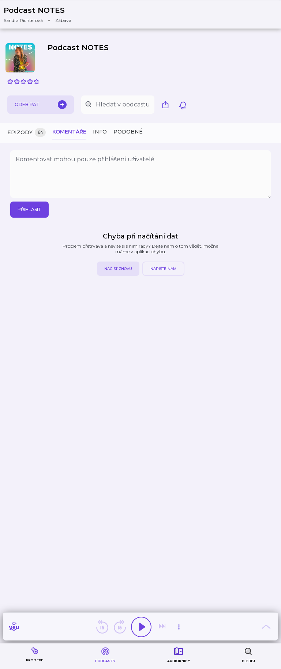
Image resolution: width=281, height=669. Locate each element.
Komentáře (69, 131)
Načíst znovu (118, 268)
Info (100, 131)
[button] (42, 14)
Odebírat (41, 104)
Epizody (26, 132)
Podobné (128, 131)
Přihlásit (29, 209)
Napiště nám (163, 268)
